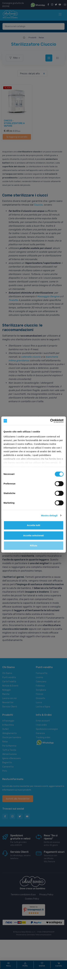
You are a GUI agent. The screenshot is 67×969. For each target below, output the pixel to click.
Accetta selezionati (33, 535)
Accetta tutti (33, 525)
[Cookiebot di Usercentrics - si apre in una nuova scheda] (50, 421)
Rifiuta (33, 545)
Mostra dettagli (49, 515)
